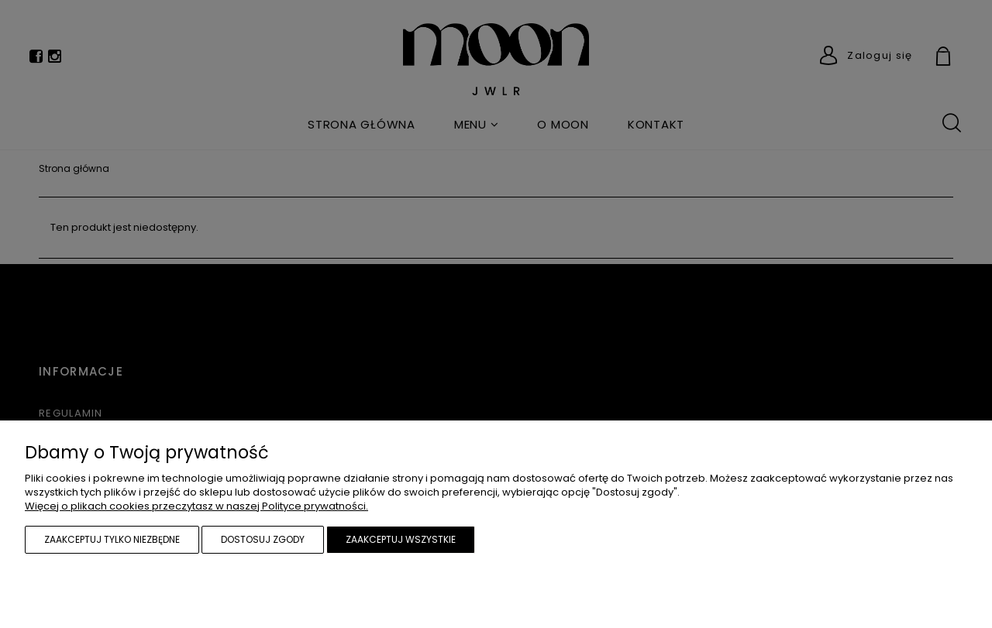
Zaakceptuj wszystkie (401, 539)
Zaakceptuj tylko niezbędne (112, 539)
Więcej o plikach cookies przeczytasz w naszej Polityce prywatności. (196, 506)
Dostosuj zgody (263, 539)
